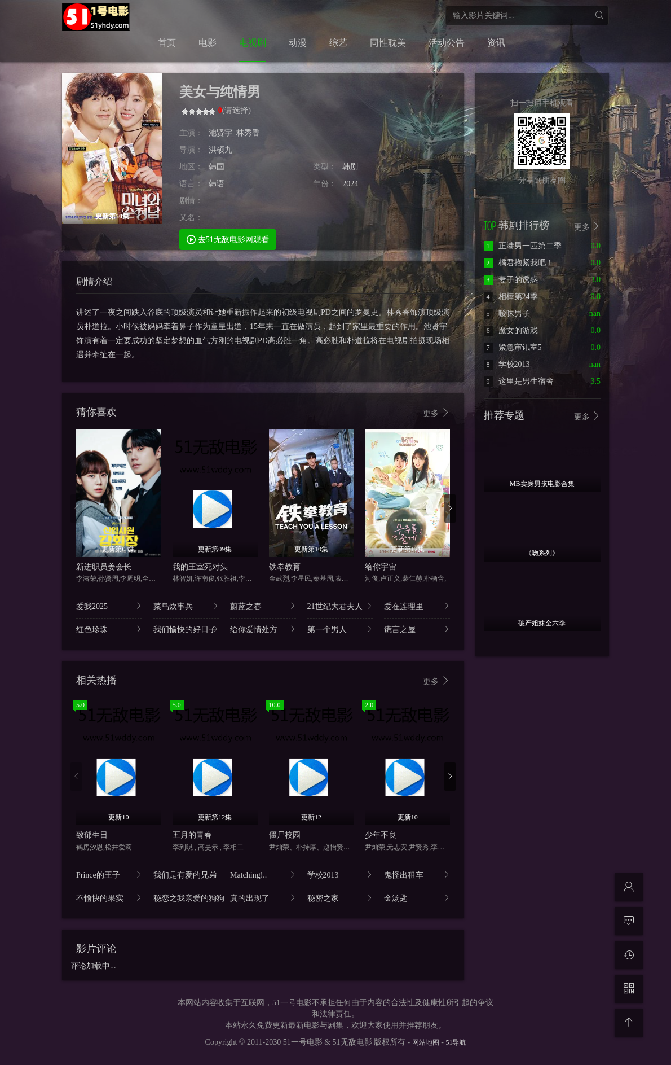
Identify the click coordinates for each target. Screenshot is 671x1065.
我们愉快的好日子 (186, 629)
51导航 (455, 1042)
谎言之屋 (417, 629)
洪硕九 (220, 150)
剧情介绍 (94, 281)
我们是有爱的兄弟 (186, 874)
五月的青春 (192, 835)
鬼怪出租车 (417, 874)
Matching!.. (263, 874)
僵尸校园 (285, 835)
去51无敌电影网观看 (228, 239)
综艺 (338, 42)
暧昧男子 (507, 313)
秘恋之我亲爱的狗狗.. (186, 897)
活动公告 (447, 42)
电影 (207, 42)
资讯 (496, 42)
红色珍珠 (109, 629)
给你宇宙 (380, 567)
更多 (436, 413)
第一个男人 (340, 629)
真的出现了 (263, 897)
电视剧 (252, 42)
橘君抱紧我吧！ (519, 262)
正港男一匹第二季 (523, 246)
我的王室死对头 (200, 567)
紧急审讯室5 (513, 347)
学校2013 (340, 874)
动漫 (298, 42)
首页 (167, 42)
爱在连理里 (417, 606)
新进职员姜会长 (103, 567)
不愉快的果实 (109, 897)
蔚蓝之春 (263, 606)
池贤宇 (220, 133)
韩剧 (350, 167)
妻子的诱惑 (511, 279)
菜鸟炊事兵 (186, 606)
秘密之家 (340, 897)
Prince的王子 (109, 874)
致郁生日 (92, 835)
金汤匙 (417, 897)
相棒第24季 (511, 296)
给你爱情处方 (263, 629)
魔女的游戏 (511, 330)
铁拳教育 (285, 567)
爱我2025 (109, 606)
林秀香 (248, 133)
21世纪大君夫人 (340, 606)
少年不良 (380, 835)
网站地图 (425, 1042)
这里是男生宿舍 (519, 381)
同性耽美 (388, 42)
